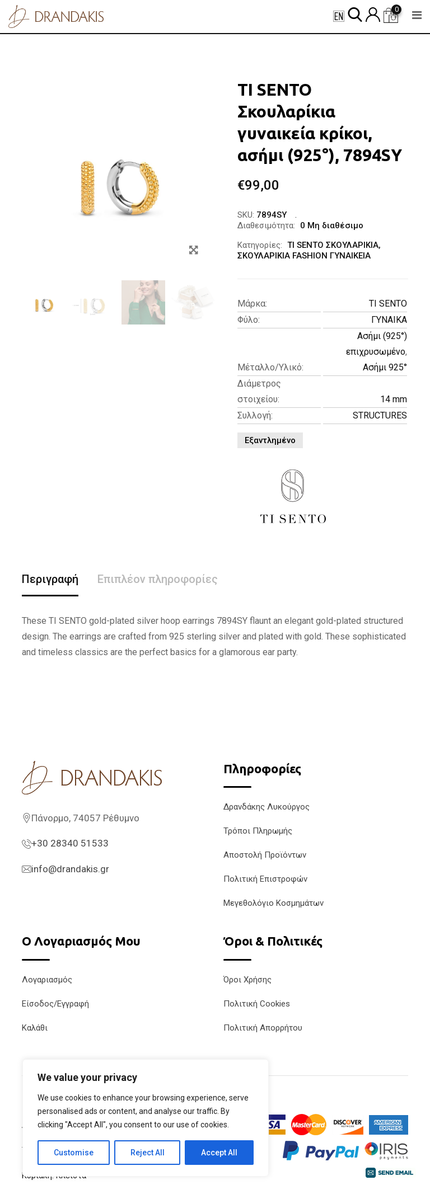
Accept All (219, 1152)
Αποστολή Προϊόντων (264, 855)
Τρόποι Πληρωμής (257, 831)
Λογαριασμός (47, 980)
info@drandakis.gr (70, 868)
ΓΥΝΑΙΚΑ (389, 319)
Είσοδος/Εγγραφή (55, 1004)
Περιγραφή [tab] (50, 579)
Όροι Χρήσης (247, 980)
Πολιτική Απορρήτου (262, 1028)
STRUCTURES (380, 415)
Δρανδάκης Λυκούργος (266, 807)
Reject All (147, 1152)
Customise (74, 1152)
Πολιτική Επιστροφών (265, 879)
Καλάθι (35, 1028)
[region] (145, 1118)
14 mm (393, 399)
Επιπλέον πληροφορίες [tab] (157, 579)
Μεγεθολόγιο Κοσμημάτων (273, 903)
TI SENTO (388, 303)
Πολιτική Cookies (256, 1004)
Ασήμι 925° (385, 367)
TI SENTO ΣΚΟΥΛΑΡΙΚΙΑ (332, 245)
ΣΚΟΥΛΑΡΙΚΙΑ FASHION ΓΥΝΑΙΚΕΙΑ (304, 256)
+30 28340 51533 (70, 843)
